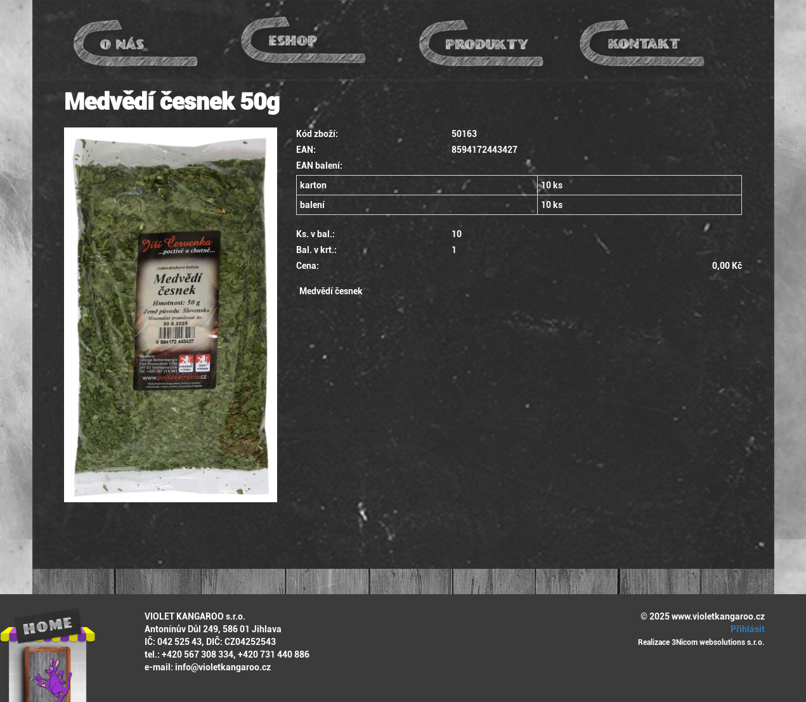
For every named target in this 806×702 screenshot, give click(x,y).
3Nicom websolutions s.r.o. (718, 642)
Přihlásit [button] (746, 629)
